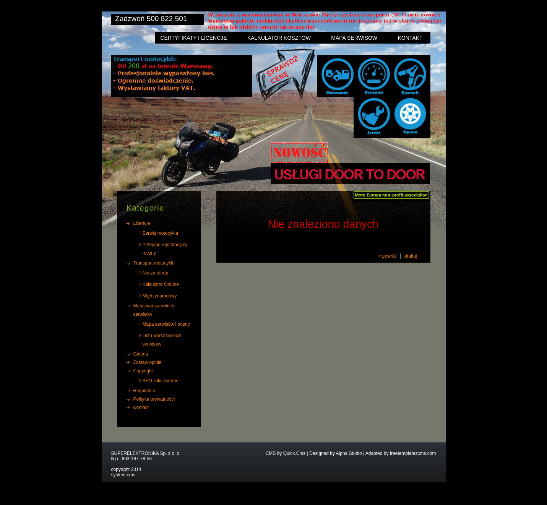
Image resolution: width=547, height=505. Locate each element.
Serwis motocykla (160, 233)
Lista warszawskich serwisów (162, 340)
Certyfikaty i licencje (193, 38)
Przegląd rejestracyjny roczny (165, 249)
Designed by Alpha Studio (335, 453)
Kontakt (410, 38)
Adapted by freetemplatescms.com (400, 453)
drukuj (410, 256)
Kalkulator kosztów (279, 38)
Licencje (141, 223)
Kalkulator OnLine (161, 284)
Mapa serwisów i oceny (166, 324)
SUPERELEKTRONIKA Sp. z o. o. (146, 453)
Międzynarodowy (160, 296)
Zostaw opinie (147, 362)
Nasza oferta (156, 273)
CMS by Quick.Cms (286, 453)
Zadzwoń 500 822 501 (151, 19)
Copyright (143, 370)
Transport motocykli (153, 263)
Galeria (140, 354)
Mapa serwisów (354, 38)
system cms (123, 474)
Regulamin (144, 390)
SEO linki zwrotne (161, 380)
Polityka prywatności (154, 399)
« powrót (387, 256)
